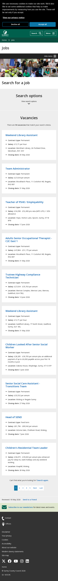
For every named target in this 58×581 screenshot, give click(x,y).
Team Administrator (17, 168)
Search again (42, 480)
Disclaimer (6, 532)
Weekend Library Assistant (21, 135)
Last (41, 488)
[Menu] (50, 33)
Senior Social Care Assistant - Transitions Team (22, 385)
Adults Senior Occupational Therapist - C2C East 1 (28, 240)
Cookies (5, 540)
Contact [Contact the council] (8, 518)
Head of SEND (13, 417)
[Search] (36, 33)
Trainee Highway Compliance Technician (22, 276)
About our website (9, 547)
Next (35, 488)
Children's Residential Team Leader (26, 447)
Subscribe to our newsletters (20, 507)
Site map (5, 555)
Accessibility (6, 543)
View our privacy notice (13, 18)
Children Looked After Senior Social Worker (26, 346)
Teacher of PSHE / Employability (24, 202)
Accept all (42, 24)
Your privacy (6, 536)
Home (4, 40)
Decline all (15, 24)
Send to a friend (30, 499)
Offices (8, 524)
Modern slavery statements (13, 551)
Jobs (13, 40)
